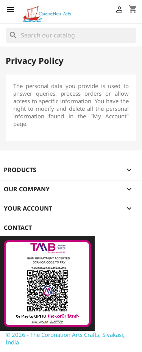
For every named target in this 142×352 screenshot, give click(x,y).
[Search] (71, 35)
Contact (18, 227)
